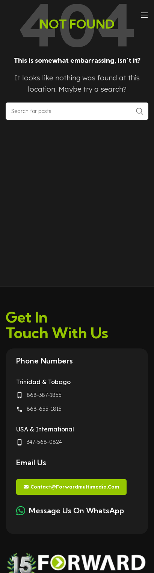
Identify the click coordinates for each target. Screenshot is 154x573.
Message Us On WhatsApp (76, 510)
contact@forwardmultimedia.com (71, 487)
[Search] (77, 111)
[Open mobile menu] (144, 15)
